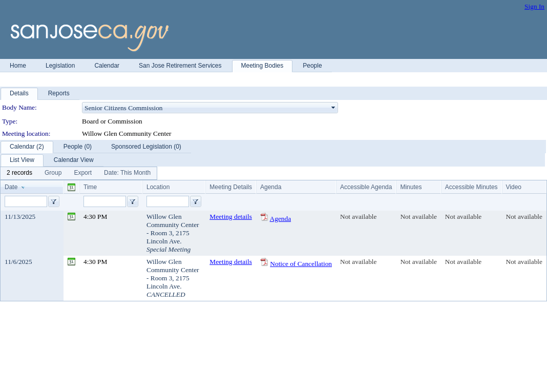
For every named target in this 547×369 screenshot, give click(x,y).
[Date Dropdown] (127, 173)
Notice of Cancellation (301, 264)
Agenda (280, 218)
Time (90, 187)
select (333, 107)
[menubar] (78, 173)
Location (158, 187)
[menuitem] (19, 173)
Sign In (534, 6)
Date (11, 187)
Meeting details (230, 216)
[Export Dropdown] (83, 173)
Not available (358, 216)
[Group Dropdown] (53, 173)
